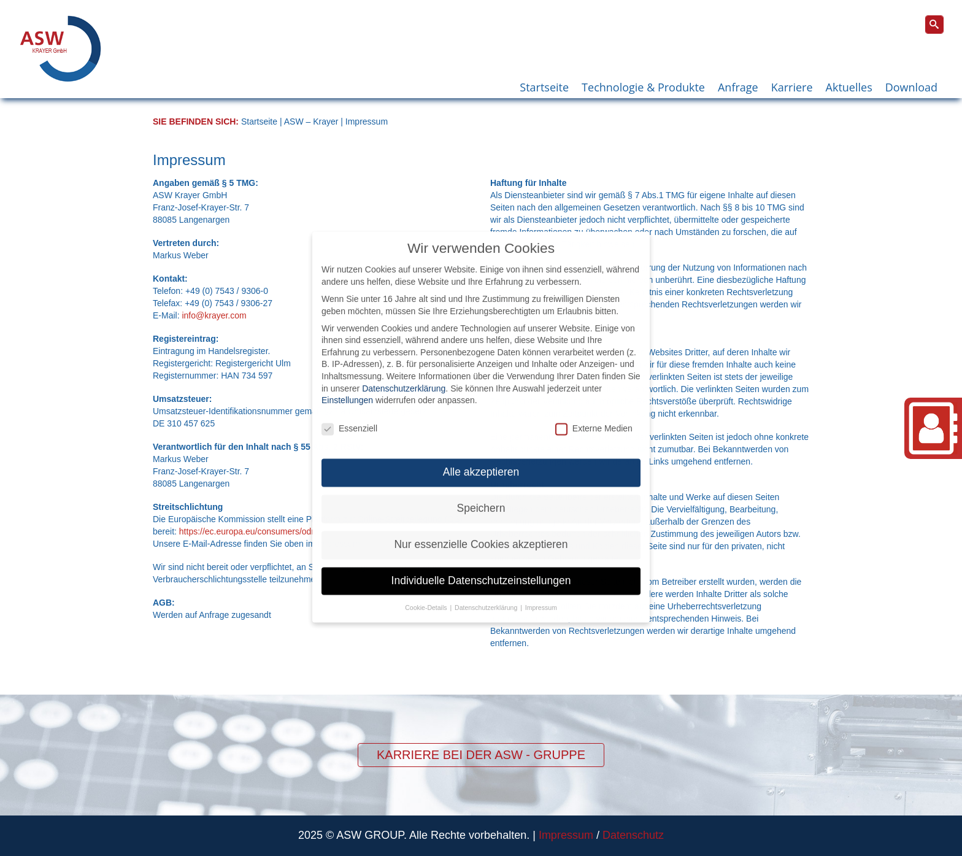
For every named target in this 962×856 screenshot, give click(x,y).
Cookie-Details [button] (426, 595)
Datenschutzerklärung (403, 376)
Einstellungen (347, 388)
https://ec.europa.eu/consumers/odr (246, 531)
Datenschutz (633, 835)
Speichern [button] (481, 496)
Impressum (566, 835)
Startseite (544, 87)
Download (911, 87)
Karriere (792, 87)
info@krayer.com (214, 315)
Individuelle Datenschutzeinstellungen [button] (481, 568)
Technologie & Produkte (643, 87)
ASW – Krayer (311, 121)
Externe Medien (594, 416)
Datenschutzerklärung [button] (487, 595)
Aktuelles (849, 87)
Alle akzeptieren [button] (481, 459)
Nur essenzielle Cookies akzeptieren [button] (481, 532)
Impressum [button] (541, 595)
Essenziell (349, 416)
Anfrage (738, 87)
